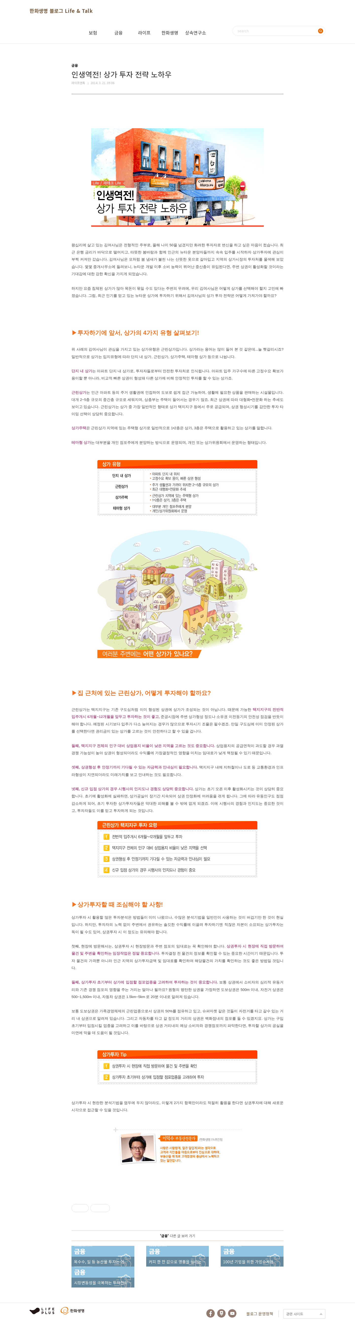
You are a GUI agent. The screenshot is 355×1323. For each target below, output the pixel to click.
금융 (118, 32)
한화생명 (169, 32)
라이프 (144, 32)
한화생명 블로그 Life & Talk (61, 10)
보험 (93, 32)
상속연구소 (195, 32)
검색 (320, 31)
